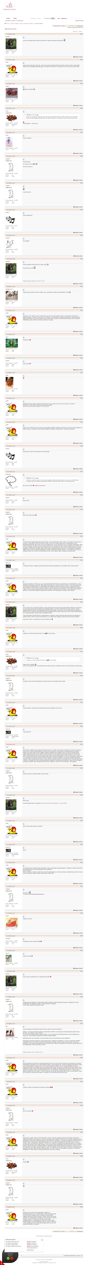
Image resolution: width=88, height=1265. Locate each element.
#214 (81, 358)
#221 (81, 509)
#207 (81, 183)
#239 (81, 935)
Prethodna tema (40, 1236)
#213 (81, 334)
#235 (81, 844)
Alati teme (75, 31)
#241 (81, 971)
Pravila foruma (30, 1250)
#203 (81, 83)
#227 (81, 651)
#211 (81, 286)
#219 (81, 471)
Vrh (81, 1255)
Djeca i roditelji (14, 23)
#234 (81, 820)
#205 (81, 132)
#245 (81, 1081)
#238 (81, 913)
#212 (81, 310)
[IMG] (28, 1244)
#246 (81, 1105)
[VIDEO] (29, 1246)
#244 (81, 1057)
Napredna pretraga (79, 20)
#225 (81, 602)
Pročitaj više (10, 1253)
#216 (81, 398)
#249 (81, 1180)
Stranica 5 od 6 (57, 25)
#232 (81, 768)
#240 (81, 950)
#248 (81, 1156)
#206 (81, 156)
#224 (81, 578)
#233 (81, 795)
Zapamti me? (47, 18)
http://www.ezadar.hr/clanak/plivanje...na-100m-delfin (54, 803)
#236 (81, 862)
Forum (8, 18)
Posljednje (80, 26)
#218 (81, 446)
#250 (81, 1207)
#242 (81, 996)
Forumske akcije (19, 20)
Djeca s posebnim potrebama (26, 23)
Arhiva (78, 1255)
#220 (81, 495)
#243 (81, 1023)
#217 (81, 422)
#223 (81, 560)
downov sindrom (12, 29)
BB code (29, 1241)
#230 (81, 726)
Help (59, 18)
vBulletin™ (46, 1261)
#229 (81, 702)
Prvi (63, 26)
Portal (15, 18)
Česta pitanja (8, 20)
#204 (81, 108)
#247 (81, 1132)
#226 (81, 627)
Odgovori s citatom (78, 56)
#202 (81, 59)
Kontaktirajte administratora (70, 1255)
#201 (81, 34)
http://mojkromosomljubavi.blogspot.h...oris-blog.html (36, 406)
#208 (81, 209)
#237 (81, 886)
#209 (81, 235)
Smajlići (28, 1243)
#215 (81, 372)
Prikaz (80, 31)
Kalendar (13, 20)
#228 (81, 675)
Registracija (64, 18)
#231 (81, 744)
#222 (81, 536)
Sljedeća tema (48, 1236)
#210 (81, 258)
